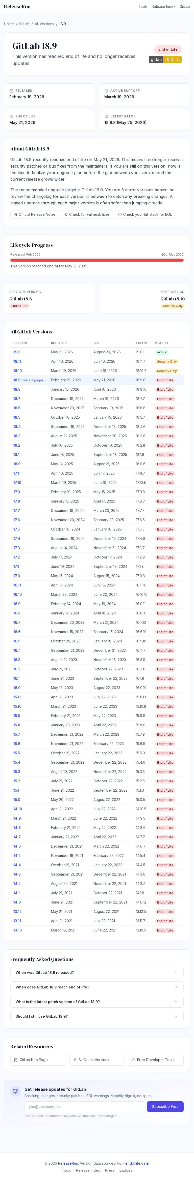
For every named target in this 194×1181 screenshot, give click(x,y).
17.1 (16, 566)
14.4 (17, 865)
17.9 (16, 492)
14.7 (17, 837)
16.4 (17, 650)
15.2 (16, 781)
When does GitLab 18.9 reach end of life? (97, 987)
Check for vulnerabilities (87, 214)
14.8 (17, 827)
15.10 (17, 706)
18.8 (16, 389)
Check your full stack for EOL (145, 214)
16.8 (16, 613)
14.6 (17, 846)
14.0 (17, 902)
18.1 (16, 454)
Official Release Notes (35, 214)
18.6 (16, 408)
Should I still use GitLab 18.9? (97, 1016)
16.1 (16, 678)
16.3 (16, 660)
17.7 (16, 510)
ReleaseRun (17, 6)
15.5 (16, 753)
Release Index (164, 6)
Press (109, 1170)
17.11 (16, 473)
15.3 (16, 771)
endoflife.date (137, 1163)
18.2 (16, 445)
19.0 (16, 352)
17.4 (16, 538)
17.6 (16, 520)
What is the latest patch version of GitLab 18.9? (97, 1002)
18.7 (16, 398)
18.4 (17, 426)
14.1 (16, 893)
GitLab (185, 6)
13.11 (17, 921)
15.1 (16, 790)
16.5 (16, 641)
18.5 (16, 417)
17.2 (16, 557)
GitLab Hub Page (31, 1060)
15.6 (16, 743)
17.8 (16, 501)
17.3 (16, 548)
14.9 (17, 818)
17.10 (17, 482)
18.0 (16, 464)
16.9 (16, 604)
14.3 (17, 874)
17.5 (16, 529)
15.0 (16, 799)
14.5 (16, 855)
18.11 (17, 361)
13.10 (17, 930)
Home (9, 24)
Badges (125, 1170)
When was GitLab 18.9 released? (97, 972)
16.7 (16, 622)
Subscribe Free (165, 1106)
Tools (143, 6)
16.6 (16, 632)
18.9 (28, 380)
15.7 (16, 734)
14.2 (17, 883)
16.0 (16, 688)
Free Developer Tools (152, 1060)
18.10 (17, 370)
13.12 (17, 911)
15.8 (16, 725)
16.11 (17, 585)
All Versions (44, 24)
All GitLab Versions (90, 1060)
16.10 (17, 594)
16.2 (16, 669)
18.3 (16, 436)
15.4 (16, 762)
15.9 (16, 715)
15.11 (17, 697)
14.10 (17, 809)
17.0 (16, 576)
